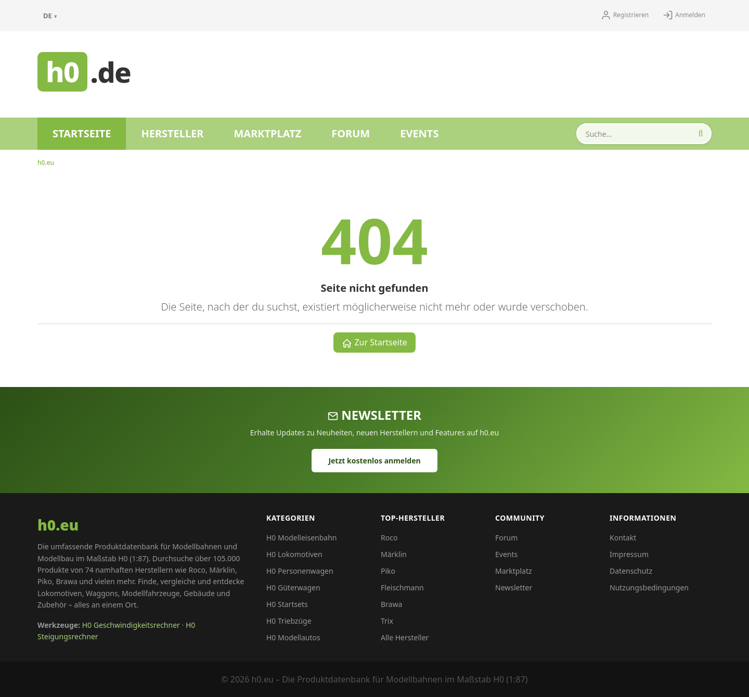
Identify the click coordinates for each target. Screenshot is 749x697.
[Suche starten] (700, 134)
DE (50, 15)
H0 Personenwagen (299, 571)
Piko (388, 571)
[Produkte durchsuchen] (644, 133)
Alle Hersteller (405, 637)
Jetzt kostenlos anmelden (374, 461)
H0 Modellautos (293, 637)
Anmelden (684, 15)
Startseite (82, 133)
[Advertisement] (398, 70)
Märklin (394, 554)
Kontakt (623, 538)
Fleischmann (402, 587)
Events (419, 133)
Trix (387, 621)
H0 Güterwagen (293, 587)
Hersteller (172, 133)
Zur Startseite (374, 342)
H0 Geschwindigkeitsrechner (131, 625)
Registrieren (625, 15)
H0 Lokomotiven (294, 554)
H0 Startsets (287, 604)
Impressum (629, 554)
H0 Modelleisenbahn (301, 538)
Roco (389, 538)
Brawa (391, 604)
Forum (350, 133)
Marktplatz (267, 133)
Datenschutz (631, 571)
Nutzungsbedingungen (649, 587)
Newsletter (513, 587)
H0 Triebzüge (289, 621)
